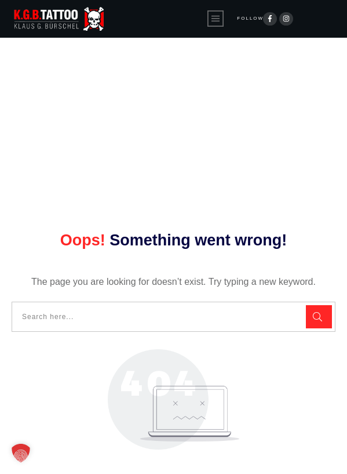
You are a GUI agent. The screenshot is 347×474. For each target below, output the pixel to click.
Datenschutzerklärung (137, 455)
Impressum (222, 455)
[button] (21, 453)
